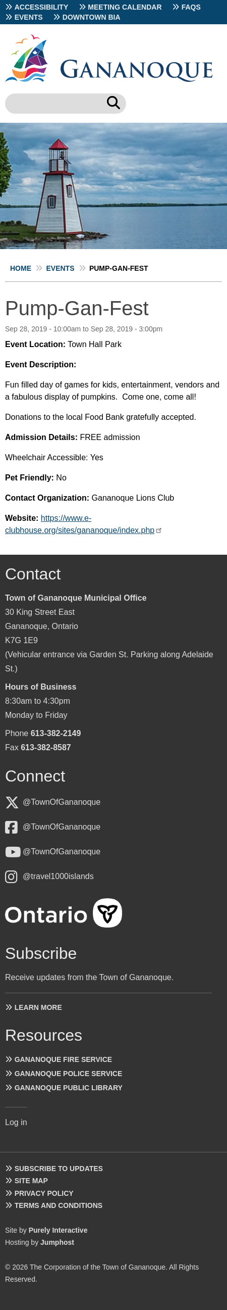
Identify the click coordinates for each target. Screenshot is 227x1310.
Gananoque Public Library (69, 1088)
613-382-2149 (56, 733)
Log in (16, 1122)
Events (29, 17)
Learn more (38, 1007)
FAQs (191, 7)
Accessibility (42, 7)
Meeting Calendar (124, 7)
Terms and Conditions (58, 1205)
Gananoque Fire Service (63, 1059)
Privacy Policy (44, 1193)
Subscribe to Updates (59, 1169)
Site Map (31, 1181)
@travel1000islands (58, 876)
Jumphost (57, 1242)
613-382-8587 (46, 747)
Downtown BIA (92, 17)
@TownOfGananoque (61, 802)
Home (20, 268)
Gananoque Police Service (69, 1074)
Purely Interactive (58, 1230)
